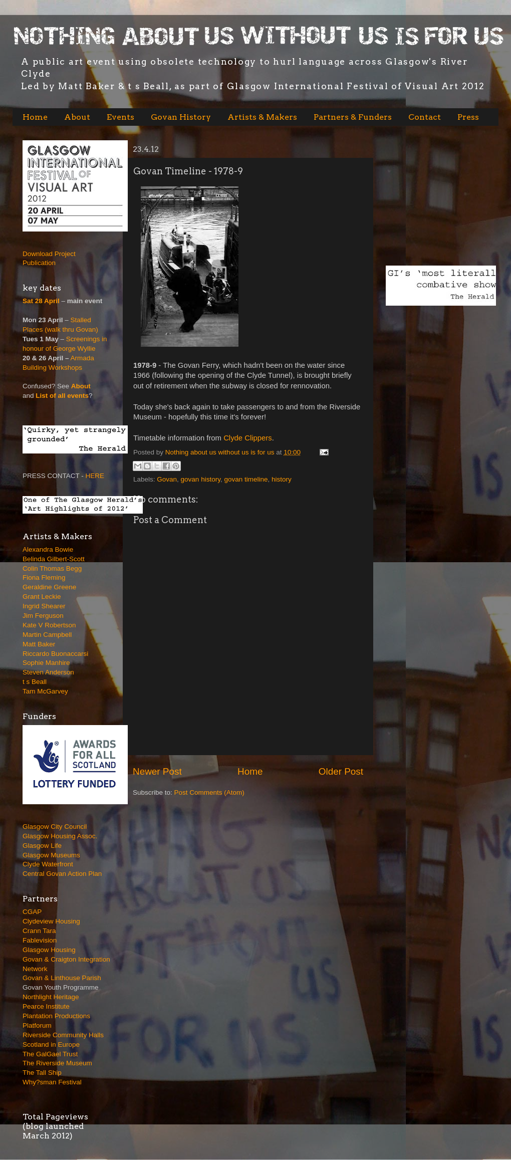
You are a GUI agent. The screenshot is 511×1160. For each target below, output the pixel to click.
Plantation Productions (56, 1016)
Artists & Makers (262, 117)
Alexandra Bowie (48, 549)
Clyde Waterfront (48, 864)
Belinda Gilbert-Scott (54, 559)
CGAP (32, 911)
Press (468, 117)
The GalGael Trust (50, 1054)
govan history (200, 479)
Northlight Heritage (51, 997)
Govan (167, 479)
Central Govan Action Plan (62, 873)
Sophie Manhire (46, 662)
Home (35, 117)
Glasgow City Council (55, 826)
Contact (424, 117)
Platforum (37, 1025)
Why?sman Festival (52, 1082)
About (77, 117)
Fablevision (40, 940)
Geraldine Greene (49, 587)
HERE (95, 476)
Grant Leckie (42, 596)
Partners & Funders (353, 117)
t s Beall (35, 681)
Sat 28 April (41, 301)
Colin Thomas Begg (52, 568)
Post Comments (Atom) (209, 792)
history (282, 479)
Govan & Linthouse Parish (62, 978)
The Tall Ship (42, 1072)
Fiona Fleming (44, 577)
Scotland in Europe (51, 1044)
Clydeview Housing (51, 921)
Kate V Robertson (49, 625)
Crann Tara (39, 931)
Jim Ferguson (43, 615)
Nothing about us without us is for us (220, 452)
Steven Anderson (48, 672)
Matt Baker (39, 644)
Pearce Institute (46, 1006)
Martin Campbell (47, 634)
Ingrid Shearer (44, 606)
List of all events (62, 395)
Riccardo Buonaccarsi (55, 653)
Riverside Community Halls (63, 1035)
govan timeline (246, 479)
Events (120, 117)
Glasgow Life (42, 845)
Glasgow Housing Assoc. (60, 836)
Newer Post (157, 771)
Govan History (181, 117)
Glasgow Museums (51, 855)
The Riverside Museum (57, 1063)
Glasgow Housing (49, 950)
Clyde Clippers (247, 438)
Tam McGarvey (45, 691)
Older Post (341, 771)
